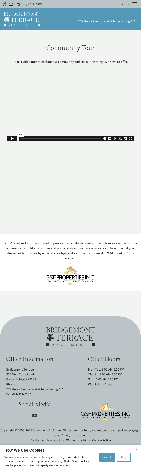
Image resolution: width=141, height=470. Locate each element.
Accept (107, 457)
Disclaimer (37, 440)
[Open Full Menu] (129, 4)
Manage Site (55, 440)
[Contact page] (11, 4)
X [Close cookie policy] (136, 450)
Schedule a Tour (58, 19)
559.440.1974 (113, 253)
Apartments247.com (47, 430)
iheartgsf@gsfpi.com (68, 253)
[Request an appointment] (18, 4)
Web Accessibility (78, 440)
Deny (124, 457)
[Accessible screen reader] (4, 4)
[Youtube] (35, 416)
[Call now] (33, 4)
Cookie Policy (101, 440)
